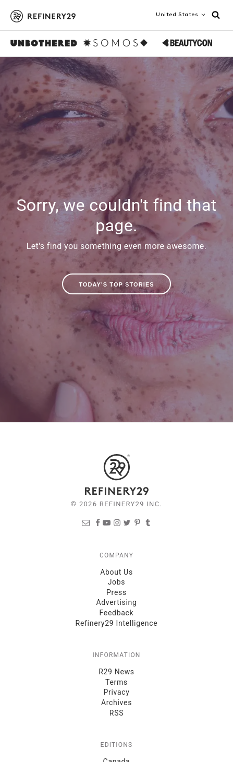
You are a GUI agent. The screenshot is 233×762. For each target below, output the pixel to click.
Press (116, 592)
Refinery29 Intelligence (117, 623)
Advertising (116, 602)
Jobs (117, 582)
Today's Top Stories (116, 284)
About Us (116, 572)
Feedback (117, 613)
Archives (116, 702)
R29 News (116, 672)
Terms (116, 682)
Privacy (116, 692)
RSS (116, 713)
